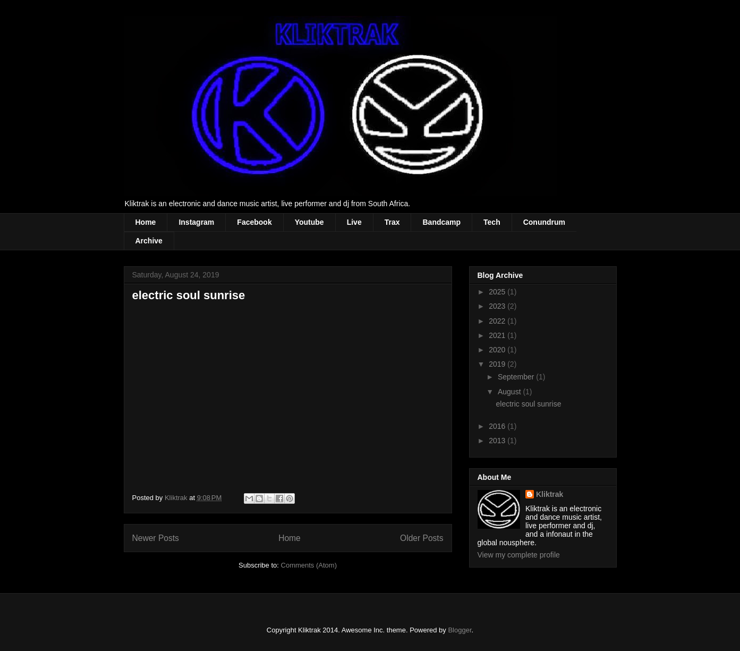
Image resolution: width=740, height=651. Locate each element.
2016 (498, 426)
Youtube (309, 222)
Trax (392, 222)
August (510, 391)
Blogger (459, 630)
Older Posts (421, 538)
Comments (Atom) (309, 565)
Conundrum (544, 222)
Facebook (254, 222)
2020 (498, 349)
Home (145, 222)
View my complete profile (519, 555)
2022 (498, 321)
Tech (491, 222)
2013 (498, 440)
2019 (498, 364)
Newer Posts (155, 538)
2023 (498, 306)
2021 (498, 335)
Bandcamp (441, 222)
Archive (149, 240)
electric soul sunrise (188, 295)
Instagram (196, 222)
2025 (498, 292)
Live (354, 222)
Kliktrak (549, 494)
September (517, 377)
